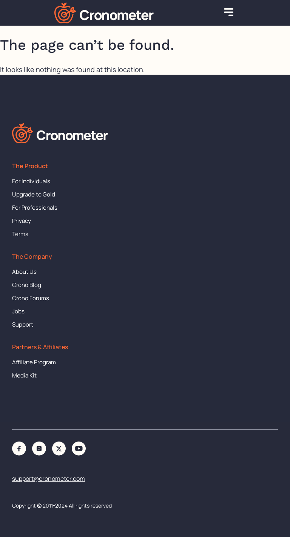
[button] (229, 13)
